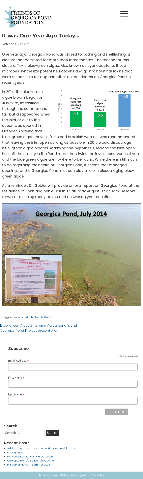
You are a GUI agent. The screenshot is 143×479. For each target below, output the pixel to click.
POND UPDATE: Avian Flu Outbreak (30, 456)
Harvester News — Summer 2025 (28, 464)
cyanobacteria (21, 317)
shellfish (34, 317)
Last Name (16, 394)
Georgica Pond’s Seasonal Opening (30, 460)
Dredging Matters (19, 452)
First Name (16, 378)
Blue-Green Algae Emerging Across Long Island (38, 325)
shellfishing (46, 317)
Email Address (18, 361)
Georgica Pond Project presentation (29, 330)
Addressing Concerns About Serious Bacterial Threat (41, 448)
